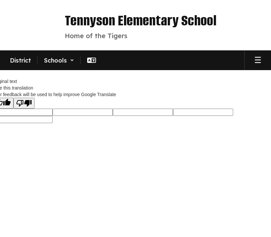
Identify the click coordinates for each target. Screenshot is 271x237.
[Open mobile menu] (258, 60)
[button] (59, 60)
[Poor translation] (24, 103)
